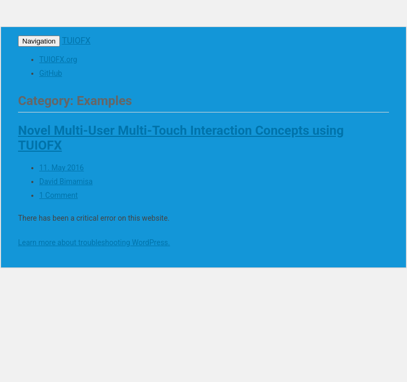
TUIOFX (76, 41)
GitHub (50, 73)
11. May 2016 (61, 167)
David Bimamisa (66, 181)
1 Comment (58, 195)
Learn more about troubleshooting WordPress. (94, 242)
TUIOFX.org (58, 59)
